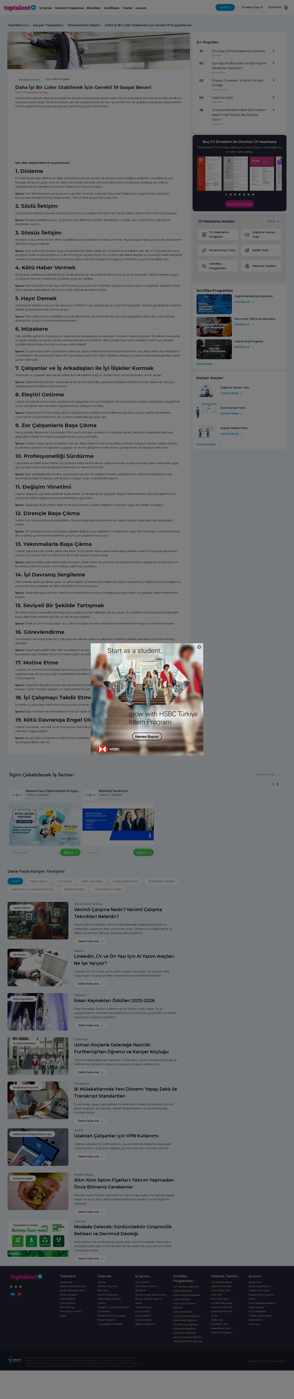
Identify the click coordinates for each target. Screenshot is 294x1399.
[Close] (199, 647)
